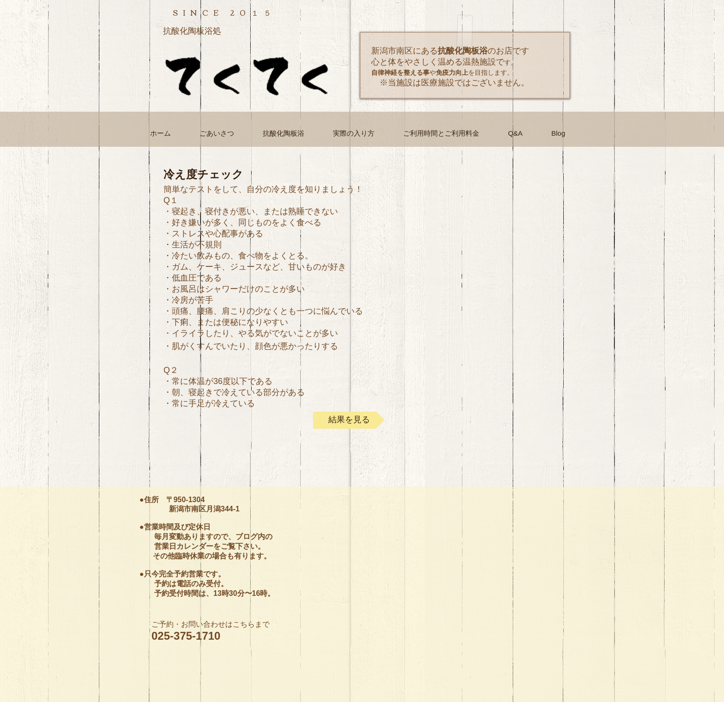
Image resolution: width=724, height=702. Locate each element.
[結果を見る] (349, 420)
